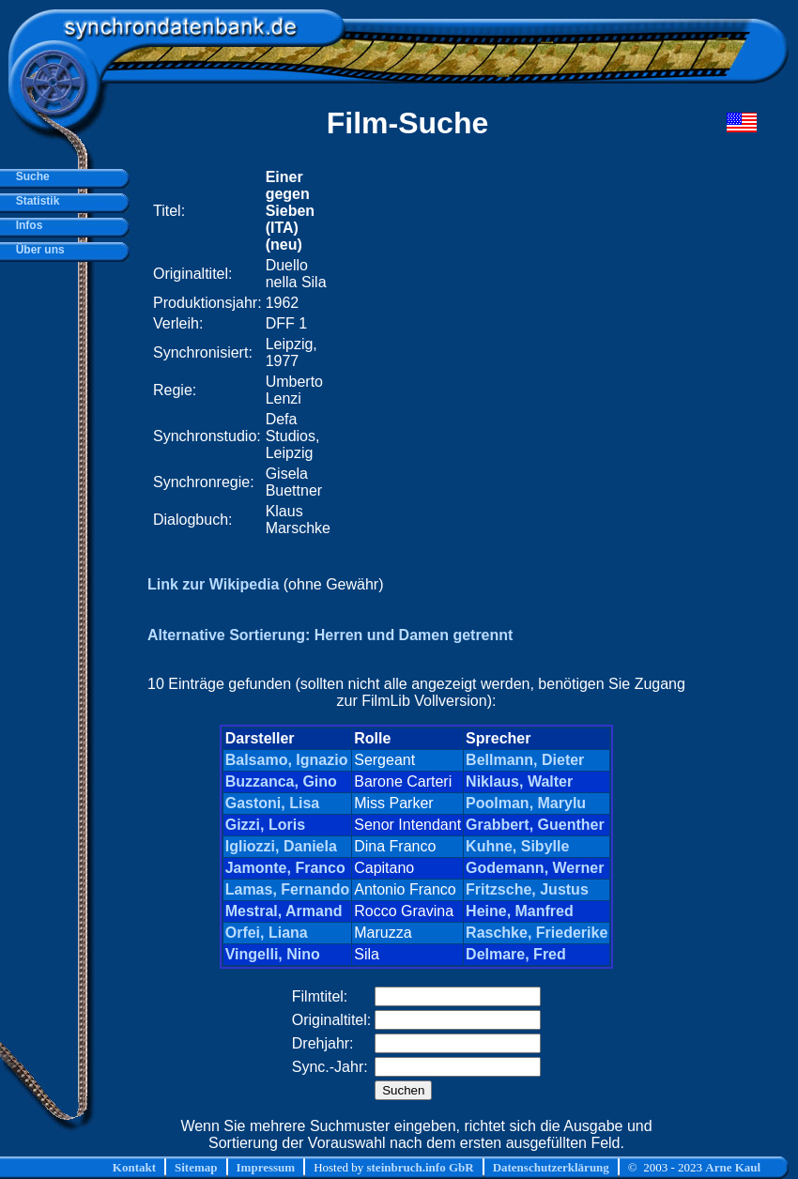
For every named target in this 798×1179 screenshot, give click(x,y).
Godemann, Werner (535, 868)
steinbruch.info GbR (419, 1167)
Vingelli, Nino (272, 954)
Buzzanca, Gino (281, 781)
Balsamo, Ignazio (286, 760)
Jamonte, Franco (285, 868)
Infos (25, 225)
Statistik (34, 200)
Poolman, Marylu (526, 803)
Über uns (37, 249)
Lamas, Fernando (287, 889)
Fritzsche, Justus (527, 889)
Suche (29, 176)
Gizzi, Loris (265, 825)
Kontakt (134, 1167)
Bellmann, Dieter (525, 760)
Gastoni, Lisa (272, 803)
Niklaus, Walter (519, 781)
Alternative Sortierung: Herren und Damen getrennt (330, 635)
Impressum (266, 1167)
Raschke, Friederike (536, 933)
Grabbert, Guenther (535, 825)
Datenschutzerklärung (551, 1167)
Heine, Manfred (520, 911)
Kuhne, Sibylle (517, 846)
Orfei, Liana (266, 933)
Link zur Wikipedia (213, 584)
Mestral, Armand (284, 911)
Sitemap (196, 1167)
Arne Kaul (732, 1167)
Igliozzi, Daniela (281, 846)
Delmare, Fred (516, 954)
